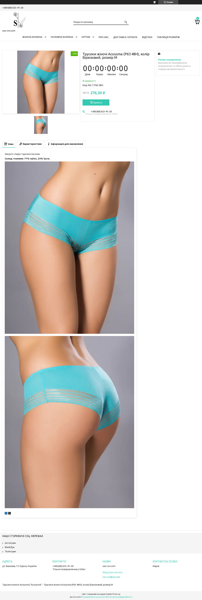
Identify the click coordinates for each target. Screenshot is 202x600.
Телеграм (10, 551)
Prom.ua (116, 594)
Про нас (103, 37)
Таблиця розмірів (168, 37)
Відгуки (147, 37)
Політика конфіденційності (119, 597)
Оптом (86, 37)
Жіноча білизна (32, 37)
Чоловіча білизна (62, 37)
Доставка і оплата (125, 37)
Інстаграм (10, 543)
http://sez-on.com (112, 572)
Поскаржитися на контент (94, 597)
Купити (98, 102)
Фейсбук (10, 547)
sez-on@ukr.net (111, 577)
